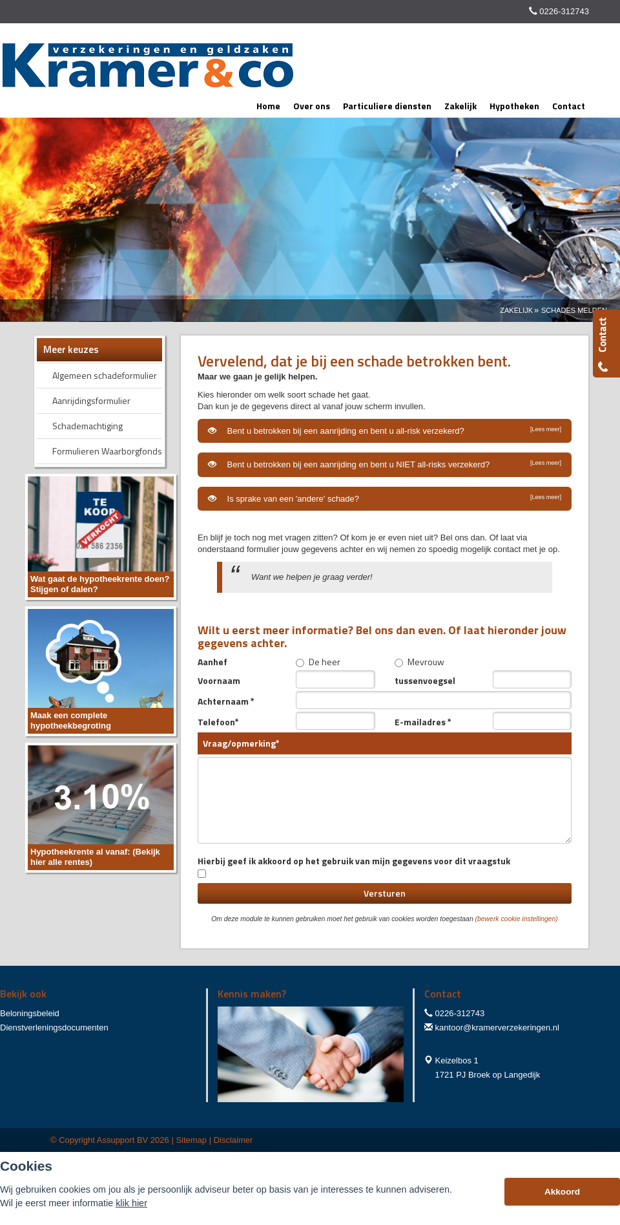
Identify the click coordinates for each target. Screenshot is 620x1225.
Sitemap (191, 1140)
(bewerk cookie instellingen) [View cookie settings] (516, 918)
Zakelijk (516, 310)
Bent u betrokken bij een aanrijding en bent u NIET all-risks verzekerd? (384, 464)
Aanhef (212, 661)
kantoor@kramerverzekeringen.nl (497, 1027)
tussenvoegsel (425, 680)
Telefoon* (218, 721)
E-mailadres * (423, 721)
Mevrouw (419, 661)
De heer (318, 661)
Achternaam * (226, 700)
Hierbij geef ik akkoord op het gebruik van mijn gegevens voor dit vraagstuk (354, 866)
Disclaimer (233, 1140)
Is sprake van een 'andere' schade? (384, 498)
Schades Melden (574, 310)
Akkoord (562, 1192)
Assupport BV (123, 1140)
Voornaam (219, 680)
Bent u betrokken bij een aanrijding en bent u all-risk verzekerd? (384, 430)
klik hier (131, 1203)
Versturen (385, 893)
